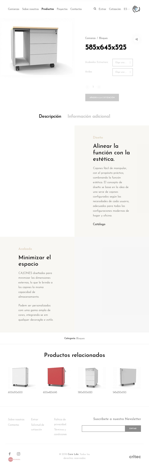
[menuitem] (15, 9)
